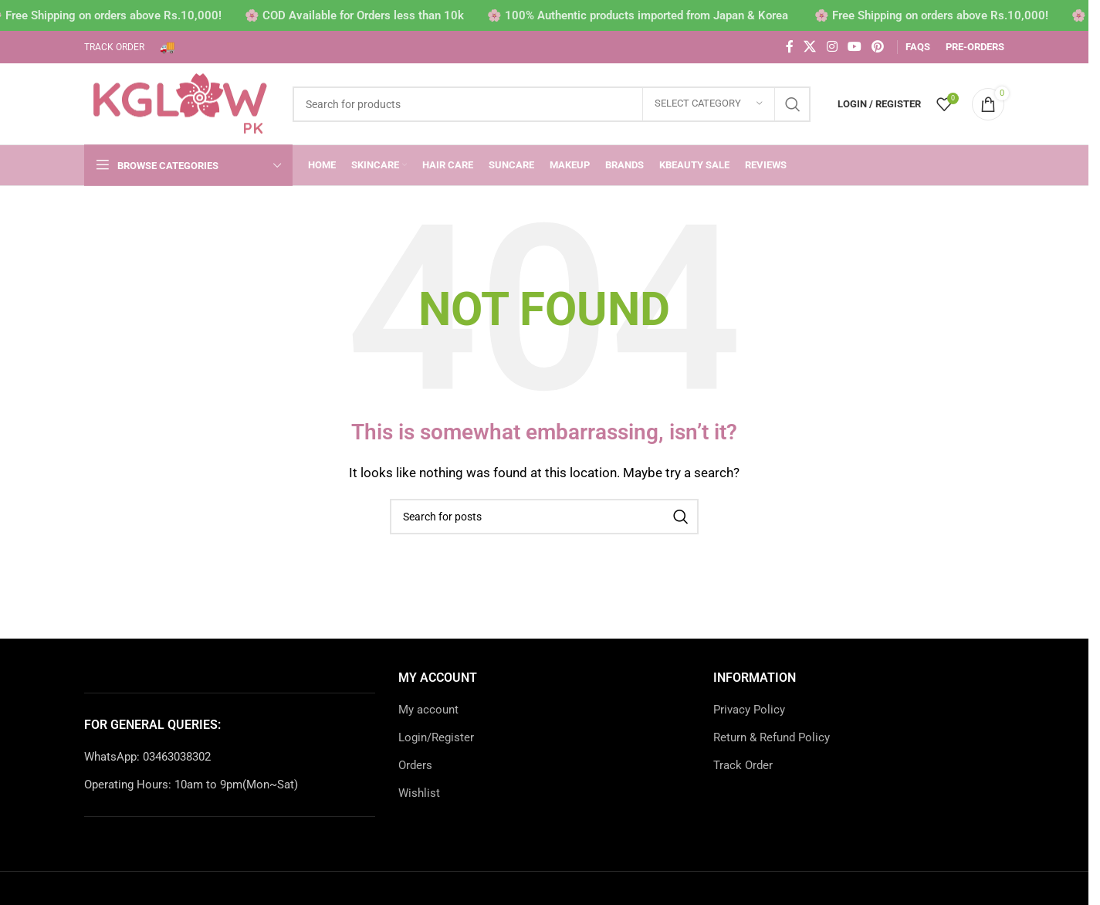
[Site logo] (180, 103)
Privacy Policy (749, 710)
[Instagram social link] (831, 47)
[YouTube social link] (854, 47)
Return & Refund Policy (771, 737)
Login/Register (436, 737)
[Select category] (708, 104)
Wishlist (419, 793)
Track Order (743, 765)
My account (428, 710)
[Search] (552, 104)
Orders (415, 765)
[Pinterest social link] (878, 47)
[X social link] (810, 47)
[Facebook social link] (789, 47)
